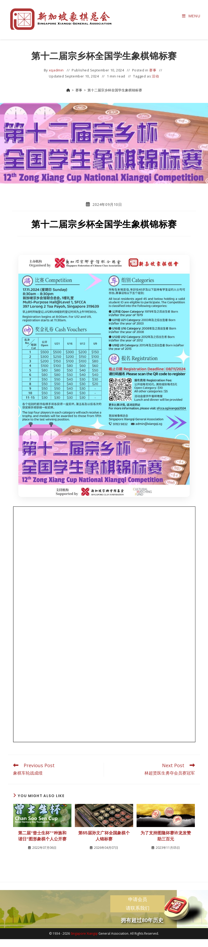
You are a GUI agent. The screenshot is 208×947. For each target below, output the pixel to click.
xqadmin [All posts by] (56, 70)
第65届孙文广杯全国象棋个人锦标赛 (104, 836)
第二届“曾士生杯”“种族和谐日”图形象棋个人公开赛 (42, 836)
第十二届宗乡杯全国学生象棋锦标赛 (114, 90)
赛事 (152, 70)
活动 (155, 76)
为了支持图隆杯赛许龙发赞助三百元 (166, 836)
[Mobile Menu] (191, 15)
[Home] (68, 90)
